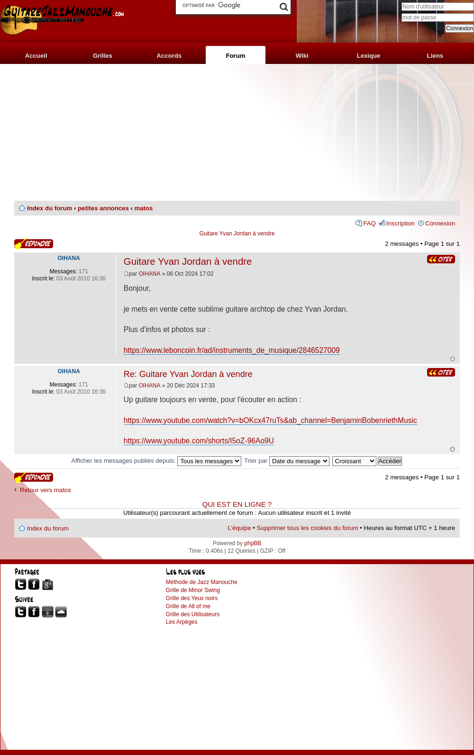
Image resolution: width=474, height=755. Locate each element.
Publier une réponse (33, 244)
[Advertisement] (237, 132)
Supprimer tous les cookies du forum (307, 527)
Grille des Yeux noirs (192, 598)
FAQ (369, 223)
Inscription (400, 223)
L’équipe (239, 527)
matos (143, 208)
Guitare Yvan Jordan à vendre (236, 233)
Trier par (286, 460)
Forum (235, 55)
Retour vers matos (45, 490)
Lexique (369, 55)
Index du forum (49, 208)
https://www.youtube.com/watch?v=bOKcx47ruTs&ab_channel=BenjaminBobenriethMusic (270, 420)
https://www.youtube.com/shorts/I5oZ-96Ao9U (199, 441)
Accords (169, 55)
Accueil (36, 55)
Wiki (302, 55)
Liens (435, 55)
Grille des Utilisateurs (192, 614)
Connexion (440, 223)
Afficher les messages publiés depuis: (156, 460)
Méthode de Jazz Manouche (201, 582)
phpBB (252, 543)
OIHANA (150, 273)
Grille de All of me (188, 606)
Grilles (102, 55)
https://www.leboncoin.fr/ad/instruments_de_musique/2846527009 (232, 350)
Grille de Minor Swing (193, 590)
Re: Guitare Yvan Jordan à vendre (188, 374)
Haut (452, 358)
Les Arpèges (182, 622)
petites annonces (103, 208)
